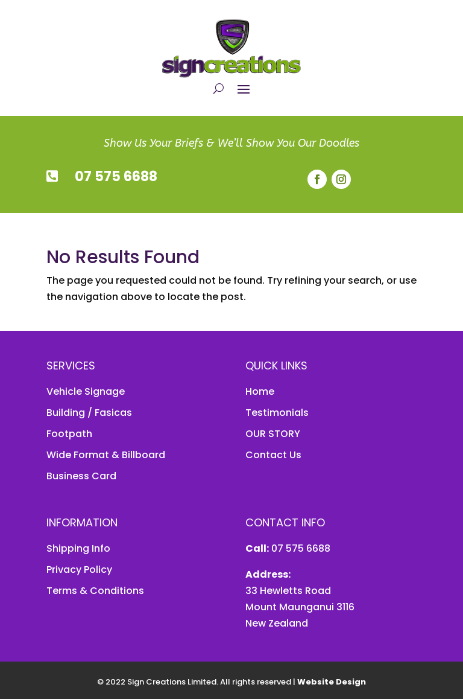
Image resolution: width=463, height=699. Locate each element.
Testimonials (277, 413)
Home (259, 391)
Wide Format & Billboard (105, 455)
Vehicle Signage (85, 391)
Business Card (81, 476)
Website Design (331, 682)
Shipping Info (78, 548)
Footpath (69, 434)
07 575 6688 (116, 176)
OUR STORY (272, 434)
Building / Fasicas (89, 413)
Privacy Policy (79, 569)
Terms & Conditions (95, 591)
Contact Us (273, 455)
